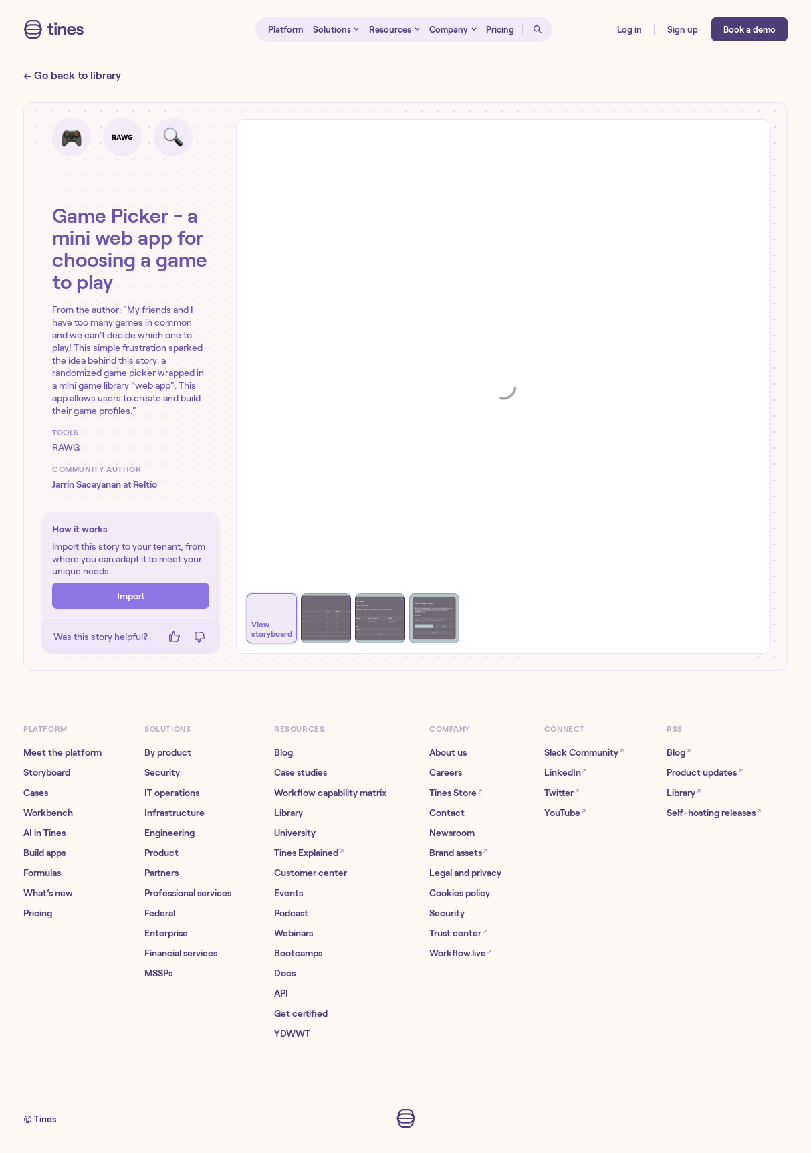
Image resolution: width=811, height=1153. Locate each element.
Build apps (44, 852)
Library (288, 812)
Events (288, 892)
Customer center (310, 872)
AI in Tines (44, 832)
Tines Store (455, 792)
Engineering (169, 832)
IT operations (171, 792)
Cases (35, 792)
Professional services (187, 892)
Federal (159, 913)
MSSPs (158, 973)
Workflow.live (460, 952)
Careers (445, 772)
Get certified (301, 1013)
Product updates (704, 772)
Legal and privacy (465, 872)
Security (162, 772)
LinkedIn (565, 772)
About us (448, 752)
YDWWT (292, 1033)
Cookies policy (459, 892)
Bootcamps (298, 953)
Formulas (42, 872)
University (295, 832)
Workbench (48, 812)
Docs (285, 973)
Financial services (180, 953)
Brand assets (458, 852)
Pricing (37, 913)
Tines (45, 1119)
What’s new (48, 892)
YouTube (565, 812)
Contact (447, 812)
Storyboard (46, 772)
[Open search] (537, 29)
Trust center (458, 932)
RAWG (66, 447)
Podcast (291, 913)
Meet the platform (62, 752)
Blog (283, 752)
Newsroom (452, 832)
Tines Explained (309, 852)
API (281, 993)
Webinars (293, 933)
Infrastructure (174, 812)
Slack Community (584, 752)
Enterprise (166, 933)
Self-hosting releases (714, 812)
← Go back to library (72, 75)
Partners (161, 872)
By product (167, 752)
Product (161, 852)
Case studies (300, 772)
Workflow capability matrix (330, 792)
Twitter (561, 792)
